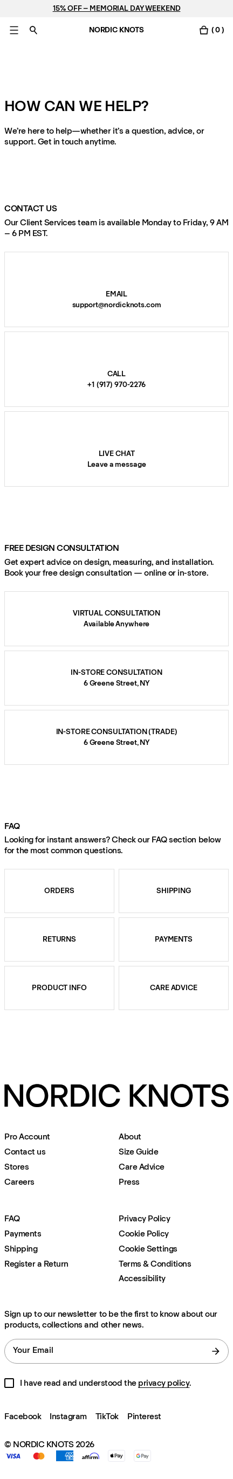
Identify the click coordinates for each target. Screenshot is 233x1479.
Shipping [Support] (20, 1248)
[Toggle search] (33, 30)
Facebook (22, 1416)
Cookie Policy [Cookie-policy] (144, 1233)
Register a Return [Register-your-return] (36, 1264)
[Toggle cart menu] (211, 30)
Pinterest (144, 1416)
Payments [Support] (22, 1233)
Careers (19, 1182)
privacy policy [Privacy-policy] (163, 1383)
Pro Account (27, 1136)
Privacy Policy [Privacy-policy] (144, 1218)
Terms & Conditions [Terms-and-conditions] (155, 1264)
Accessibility (142, 1278)
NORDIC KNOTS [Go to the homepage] (116, 29)
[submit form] (216, 1351)
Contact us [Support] (24, 1151)
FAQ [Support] (12, 1218)
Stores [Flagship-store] (16, 1167)
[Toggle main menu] (14, 30)
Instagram (68, 1416)
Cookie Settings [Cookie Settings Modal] (148, 1248)
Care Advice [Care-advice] (142, 1167)
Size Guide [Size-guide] (138, 1151)
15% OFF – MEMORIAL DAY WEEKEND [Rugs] (117, 8)
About (130, 1136)
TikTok (107, 1416)
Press (129, 1182)
